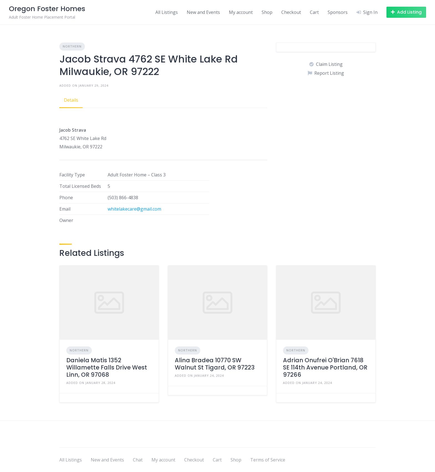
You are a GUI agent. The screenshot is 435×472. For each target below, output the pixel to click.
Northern (72, 46)
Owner (66, 220)
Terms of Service (267, 460)
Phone (66, 197)
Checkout (291, 12)
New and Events (203, 12)
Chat (138, 460)
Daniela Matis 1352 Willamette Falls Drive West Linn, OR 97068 (106, 367)
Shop (267, 12)
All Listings (166, 12)
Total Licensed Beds (80, 186)
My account (241, 12)
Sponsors (338, 12)
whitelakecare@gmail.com (134, 209)
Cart (314, 12)
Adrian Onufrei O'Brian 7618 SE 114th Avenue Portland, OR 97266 (325, 367)
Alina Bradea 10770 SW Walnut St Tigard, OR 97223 (215, 363)
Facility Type (72, 175)
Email (64, 209)
